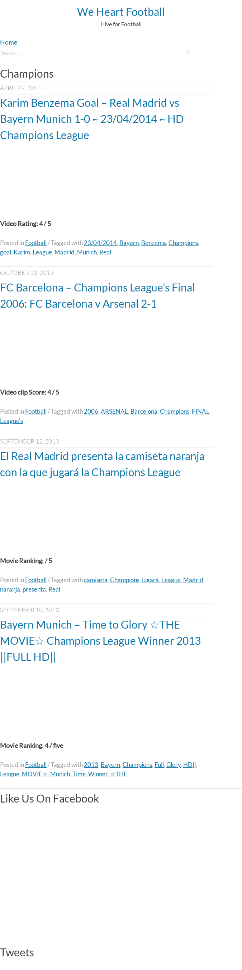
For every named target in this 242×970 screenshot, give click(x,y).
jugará (150, 580)
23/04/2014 (100, 243)
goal (5, 252)
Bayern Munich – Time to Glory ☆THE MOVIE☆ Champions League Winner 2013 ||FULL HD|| (100, 640)
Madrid (64, 252)
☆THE (118, 774)
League (42, 252)
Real (105, 252)
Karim (22, 252)
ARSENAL (114, 411)
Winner (98, 774)
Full (159, 764)
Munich (87, 252)
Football (36, 243)
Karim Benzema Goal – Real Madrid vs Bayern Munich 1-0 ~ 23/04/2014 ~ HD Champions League (92, 118)
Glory (173, 764)
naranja (10, 589)
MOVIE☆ (35, 774)
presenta (34, 589)
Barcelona (144, 411)
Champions (183, 243)
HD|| (189, 764)
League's (11, 420)
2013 (91, 764)
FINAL (200, 411)
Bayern (129, 243)
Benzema (153, 243)
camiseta (96, 580)
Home (8, 42)
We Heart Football (121, 11)
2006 (91, 411)
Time (79, 774)
